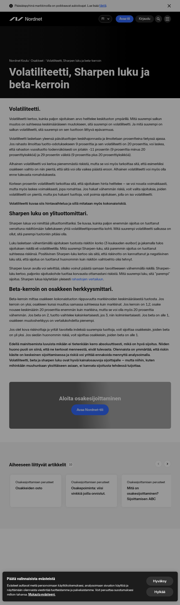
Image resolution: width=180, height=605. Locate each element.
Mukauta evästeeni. (42, 594)
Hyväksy (160, 581)
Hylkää (159, 592)
